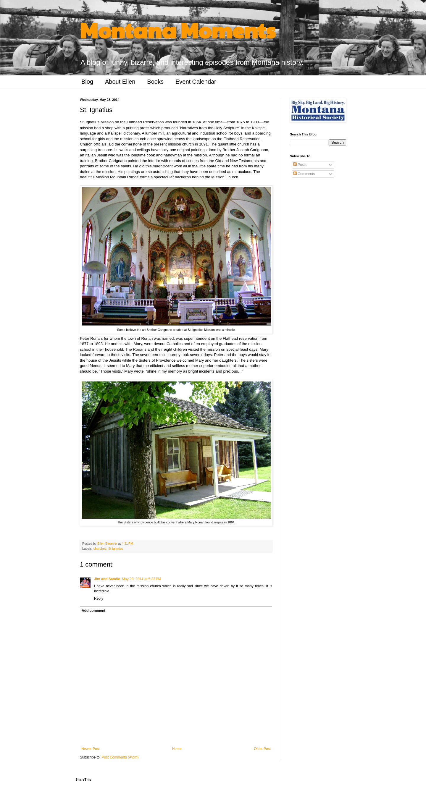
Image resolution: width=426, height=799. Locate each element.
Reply (98, 598)
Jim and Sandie (107, 579)
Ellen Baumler (107, 543)
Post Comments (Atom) (119, 757)
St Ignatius (115, 548)
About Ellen (120, 81)
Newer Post (90, 749)
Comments (304, 174)
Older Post (262, 749)
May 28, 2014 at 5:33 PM (141, 579)
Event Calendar (195, 81)
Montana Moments (177, 29)
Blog (87, 81)
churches (99, 548)
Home (177, 749)
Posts (299, 165)
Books (155, 81)
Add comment (93, 611)
